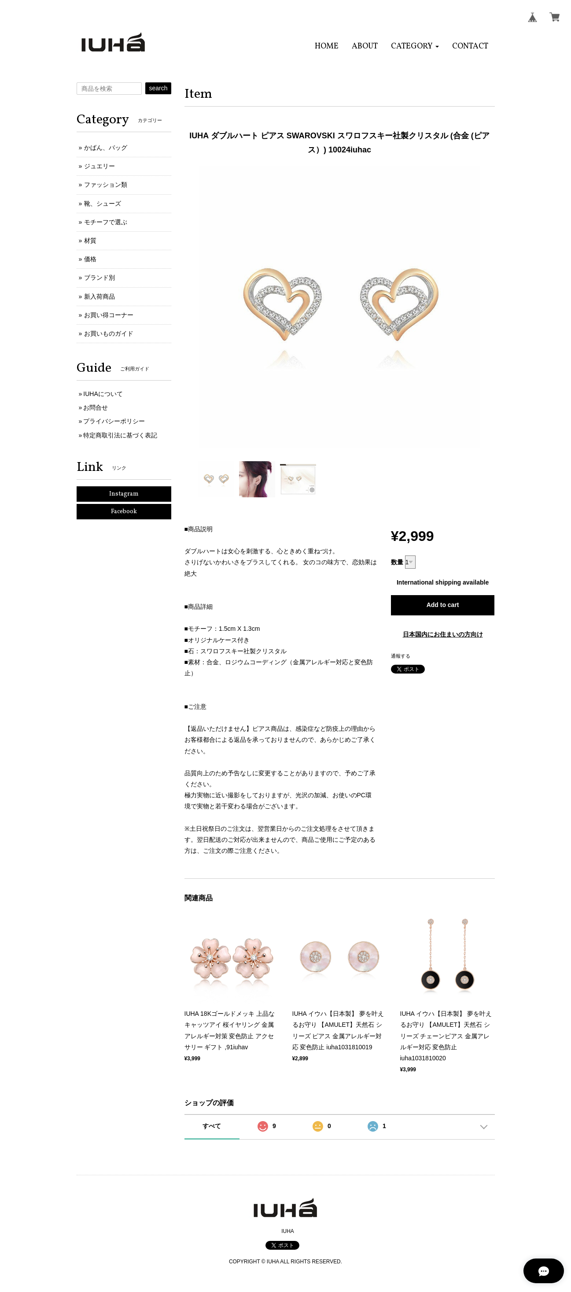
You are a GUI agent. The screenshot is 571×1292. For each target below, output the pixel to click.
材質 (90, 240)
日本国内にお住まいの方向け (443, 634)
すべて (212, 1125)
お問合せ (95, 407)
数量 (397, 562)
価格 (90, 259)
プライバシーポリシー (114, 421)
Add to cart (443, 604)
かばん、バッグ (105, 147)
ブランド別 (99, 277)
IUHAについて (102, 393)
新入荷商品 (99, 296)
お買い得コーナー (108, 314)
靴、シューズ (102, 203)
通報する (400, 656)
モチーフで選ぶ (105, 222)
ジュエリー (99, 166)
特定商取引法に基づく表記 (120, 435)
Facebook (124, 511)
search (158, 88)
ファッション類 (105, 184)
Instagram (124, 494)
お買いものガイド (108, 333)
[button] (415, 46)
